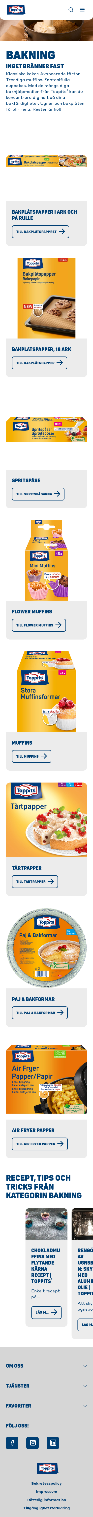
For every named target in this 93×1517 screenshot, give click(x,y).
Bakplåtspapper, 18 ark (41, 349)
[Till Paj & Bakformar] (40, 1012)
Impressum (46, 1487)
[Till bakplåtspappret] (40, 231)
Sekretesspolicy (46, 1478)
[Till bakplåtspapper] (39, 363)
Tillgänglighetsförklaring (46, 1503)
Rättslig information (46, 1495)
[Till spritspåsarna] (38, 494)
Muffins (22, 743)
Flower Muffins (32, 612)
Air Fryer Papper (33, 1130)
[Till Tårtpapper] (35, 881)
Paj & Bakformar (33, 999)
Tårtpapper (27, 868)
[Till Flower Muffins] (39, 625)
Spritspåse (26, 481)
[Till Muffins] (31, 756)
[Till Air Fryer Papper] (40, 1144)
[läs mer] (29, 1319)
